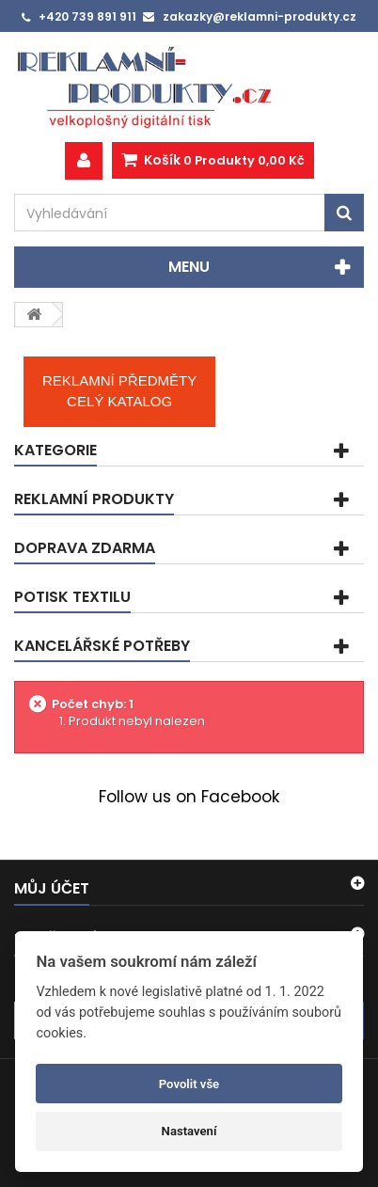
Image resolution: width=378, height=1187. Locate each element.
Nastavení (189, 1131)
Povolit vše (189, 1084)
